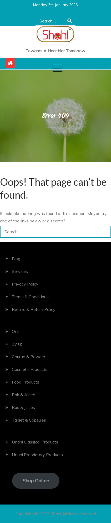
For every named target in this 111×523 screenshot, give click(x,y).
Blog (16, 258)
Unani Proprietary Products (37, 454)
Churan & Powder (28, 356)
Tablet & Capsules (29, 420)
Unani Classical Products (35, 442)
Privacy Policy (25, 284)
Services (20, 271)
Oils (15, 331)
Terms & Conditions (30, 296)
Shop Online (36, 481)
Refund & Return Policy (34, 309)
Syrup (17, 344)
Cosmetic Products (29, 369)
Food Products (25, 382)
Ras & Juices (23, 407)
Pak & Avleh (23, 394)
